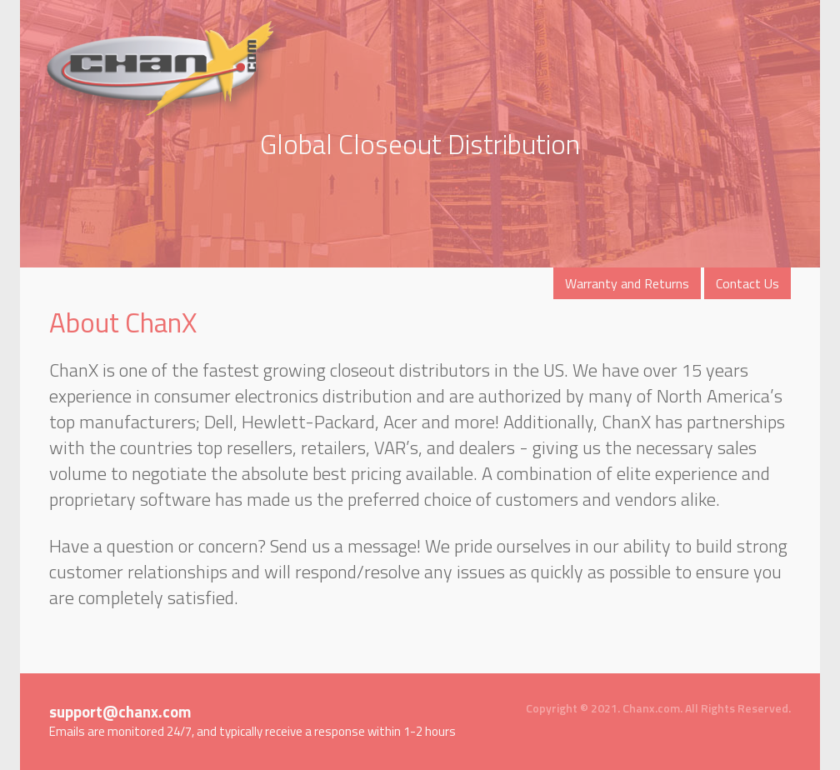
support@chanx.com (120, 711)
